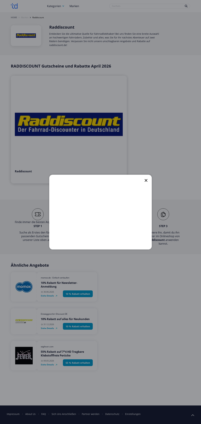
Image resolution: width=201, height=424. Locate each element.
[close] (146, 180)
